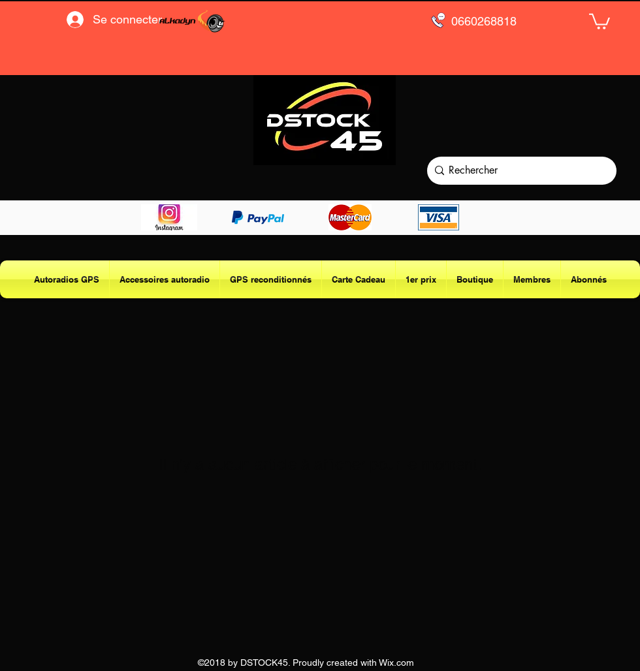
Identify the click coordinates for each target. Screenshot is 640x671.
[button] (599, 20)
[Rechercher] (519, 171)
